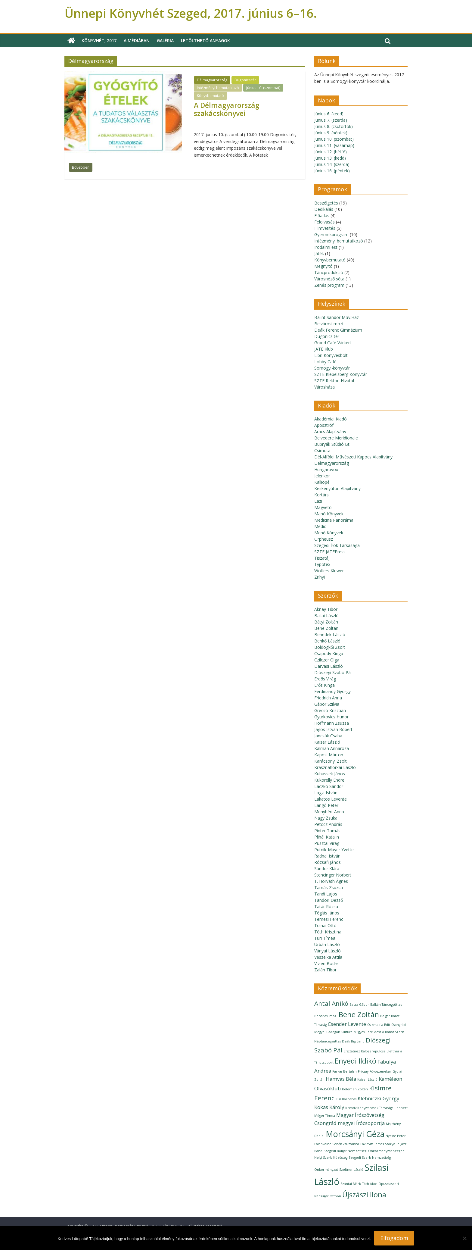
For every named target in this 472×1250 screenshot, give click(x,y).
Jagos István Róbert (333, 729)
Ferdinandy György (332, 691)
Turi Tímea (324, 938)
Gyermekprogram (331, 234)
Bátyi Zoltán (326, 622)
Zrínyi (319, 577)
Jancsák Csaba (328, 736)
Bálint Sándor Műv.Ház (336, 317)
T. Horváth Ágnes (331, 881)
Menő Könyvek (328, 533)
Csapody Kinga (328, 653)
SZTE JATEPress (330, 552)
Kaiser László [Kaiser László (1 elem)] (367, 1079)
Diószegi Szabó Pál (333, 672)
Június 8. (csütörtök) (333, 126)
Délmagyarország (212, 80)
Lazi (318, 501)
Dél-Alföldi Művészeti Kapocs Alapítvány (353, 457)
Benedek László (329, 634)
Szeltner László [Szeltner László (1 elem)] (351, 1169)
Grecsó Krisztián (330, 710)
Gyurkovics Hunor (331, 717)
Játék (319, 253)
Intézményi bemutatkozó (218, 87)
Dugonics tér (245, 80)
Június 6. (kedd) (328, 114)
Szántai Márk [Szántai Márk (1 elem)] (350, 1184)
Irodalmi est (325, 247)
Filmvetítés (324, 228)
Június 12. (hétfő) (330, 152)
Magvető (322, 507)
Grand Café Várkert (332, 342)
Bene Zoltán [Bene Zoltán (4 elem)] (359, 1014)
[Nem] (464, 1238)
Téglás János (326, 913)
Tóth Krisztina (327, 932)
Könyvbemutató (210, 95)
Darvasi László (328, 666)
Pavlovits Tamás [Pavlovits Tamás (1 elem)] (372, 1144)
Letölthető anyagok (205, 40)
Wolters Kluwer (329, 570)
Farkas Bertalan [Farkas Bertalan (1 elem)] (344, 1071)
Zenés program (329, 285)
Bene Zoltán (326, 628)
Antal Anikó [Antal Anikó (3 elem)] (331, 1003)
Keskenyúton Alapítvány (337, 488)
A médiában (137, 40)
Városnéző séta (329, 279)
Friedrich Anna (328, 698)
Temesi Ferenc (328, 919)
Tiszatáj (322, 558)
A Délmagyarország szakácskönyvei (226, 109)
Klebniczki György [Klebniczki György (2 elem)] (378, 1098)
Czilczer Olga (326, 660)
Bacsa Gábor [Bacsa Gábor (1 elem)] (359, 1004)
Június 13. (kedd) (330, 158)
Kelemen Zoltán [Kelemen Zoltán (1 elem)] (355, 1089)
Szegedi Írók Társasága (337, 545)
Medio (320, 526)
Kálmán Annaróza (331, 748)
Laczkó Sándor (328, 786)
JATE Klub (323, 349)
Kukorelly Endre (329, 780)
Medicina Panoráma (333, 520)
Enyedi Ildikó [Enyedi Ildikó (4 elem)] (355, 1061)
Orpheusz (323, 539)
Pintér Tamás (327, 830)
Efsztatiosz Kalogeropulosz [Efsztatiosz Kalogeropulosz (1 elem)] (364, 1051)
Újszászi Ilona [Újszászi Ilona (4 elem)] (364, 1194)
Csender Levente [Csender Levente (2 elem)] (347, 1023)
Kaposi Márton (328, 755)
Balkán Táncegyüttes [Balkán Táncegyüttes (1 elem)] (386, 1004)
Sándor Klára (326, 868)
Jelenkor (322, 476)
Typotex (322, 564)
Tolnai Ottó (325, 925)
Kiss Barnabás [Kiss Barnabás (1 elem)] (346, 1099)
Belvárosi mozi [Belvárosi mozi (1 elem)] (325, 1016)
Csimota (322, 450)
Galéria (165, 40)
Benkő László (327, 641)
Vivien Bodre (326, 963)
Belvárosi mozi (328, 324)
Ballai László (326, 615)
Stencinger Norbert (332, 875)
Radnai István (327, 856)
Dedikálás (323, 209)
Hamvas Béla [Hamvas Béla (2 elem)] (341, 1078)
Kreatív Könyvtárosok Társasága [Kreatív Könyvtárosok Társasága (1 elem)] (369, 1108)
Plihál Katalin (326, 837)
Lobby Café (325, 361)
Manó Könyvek (328, 514)
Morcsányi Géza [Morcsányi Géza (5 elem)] (355, 1133)
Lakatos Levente (330, 799)
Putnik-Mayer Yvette (334, 849)
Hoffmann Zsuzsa (331, 723)
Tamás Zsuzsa (328, 887)
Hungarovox (326, 469)
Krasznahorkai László (335, 767)
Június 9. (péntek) (330, 133)
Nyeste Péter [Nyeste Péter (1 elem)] (396, 1136)
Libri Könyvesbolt (331, 355)
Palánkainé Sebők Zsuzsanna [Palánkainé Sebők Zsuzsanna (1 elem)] (336, 1144)
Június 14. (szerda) (331, 164)
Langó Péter (326, 805)
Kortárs (321, 495)
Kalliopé (322, 482)
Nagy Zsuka (325, 818)
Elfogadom (394, 1238)
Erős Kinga (324, 685)
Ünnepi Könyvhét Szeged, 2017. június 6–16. (190, 13)
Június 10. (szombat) (263, 87)
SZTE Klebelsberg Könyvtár (340, 374)
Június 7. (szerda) (330, 120)
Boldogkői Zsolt (329, 647)
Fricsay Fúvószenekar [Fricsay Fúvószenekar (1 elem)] (374, 1071)
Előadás (321, 215)
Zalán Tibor (325, 970)
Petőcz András (328, 824)
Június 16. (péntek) (332, 170)
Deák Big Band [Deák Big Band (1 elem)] (353, 1041)
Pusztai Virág (326, 843)
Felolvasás (324, 222)
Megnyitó (323, 266)
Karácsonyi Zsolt (330, 761)
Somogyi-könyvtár (332, 368)
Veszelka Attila (328, 957)
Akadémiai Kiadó (330, 419)
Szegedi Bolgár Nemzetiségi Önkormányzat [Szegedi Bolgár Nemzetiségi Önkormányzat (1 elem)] (358, 1151)
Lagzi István (325, 792)
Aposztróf (324, 425)
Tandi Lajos (325, 894)
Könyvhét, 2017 (99, 40)
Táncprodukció (328, 272)
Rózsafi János (327, 862)
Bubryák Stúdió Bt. (332, 444)
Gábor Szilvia (326, 704)
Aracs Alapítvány (330, 431)
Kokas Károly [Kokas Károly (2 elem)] (329, 1107)
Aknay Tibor (325, 609)
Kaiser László (327, 742)
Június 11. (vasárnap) (334, 145)
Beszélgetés (326, 203)
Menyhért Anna (329, 811)
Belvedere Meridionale (336, 438)
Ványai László (327, 951)
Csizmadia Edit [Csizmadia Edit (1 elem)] (378, 1025)
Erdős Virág (325, 679)
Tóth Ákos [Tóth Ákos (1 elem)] (369, 1184)
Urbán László (327, 944)
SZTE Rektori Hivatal (334, 380)
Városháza (324, 387)
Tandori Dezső (328, 900)
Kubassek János (329, 774)
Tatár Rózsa (326, 906)
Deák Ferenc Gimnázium (338, 330)
